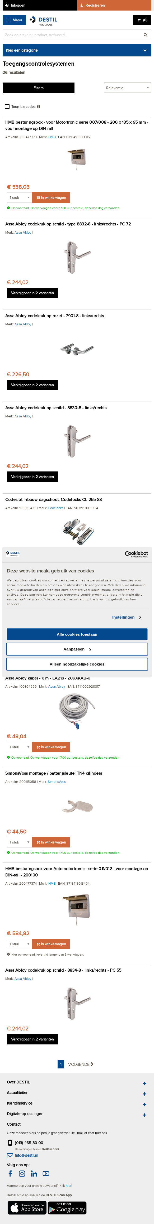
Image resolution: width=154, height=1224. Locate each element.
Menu (17, 20)
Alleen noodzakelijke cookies (77, 664)
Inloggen (18, 5)
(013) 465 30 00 (29, 1142)
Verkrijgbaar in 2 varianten (32, 293)
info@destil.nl (26, 1155)
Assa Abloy (23, 232)
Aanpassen (77, 649)
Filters (39, 87)
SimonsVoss (57, 781)
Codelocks (55, 507)
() (145, 20)
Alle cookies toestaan (77, 634)
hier (68, 1185)
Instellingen (123, 617)
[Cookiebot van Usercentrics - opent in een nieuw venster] (125, 554)
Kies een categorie (22, 50)
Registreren (95, 5)
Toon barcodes (23, 106)
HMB (52, 136)
